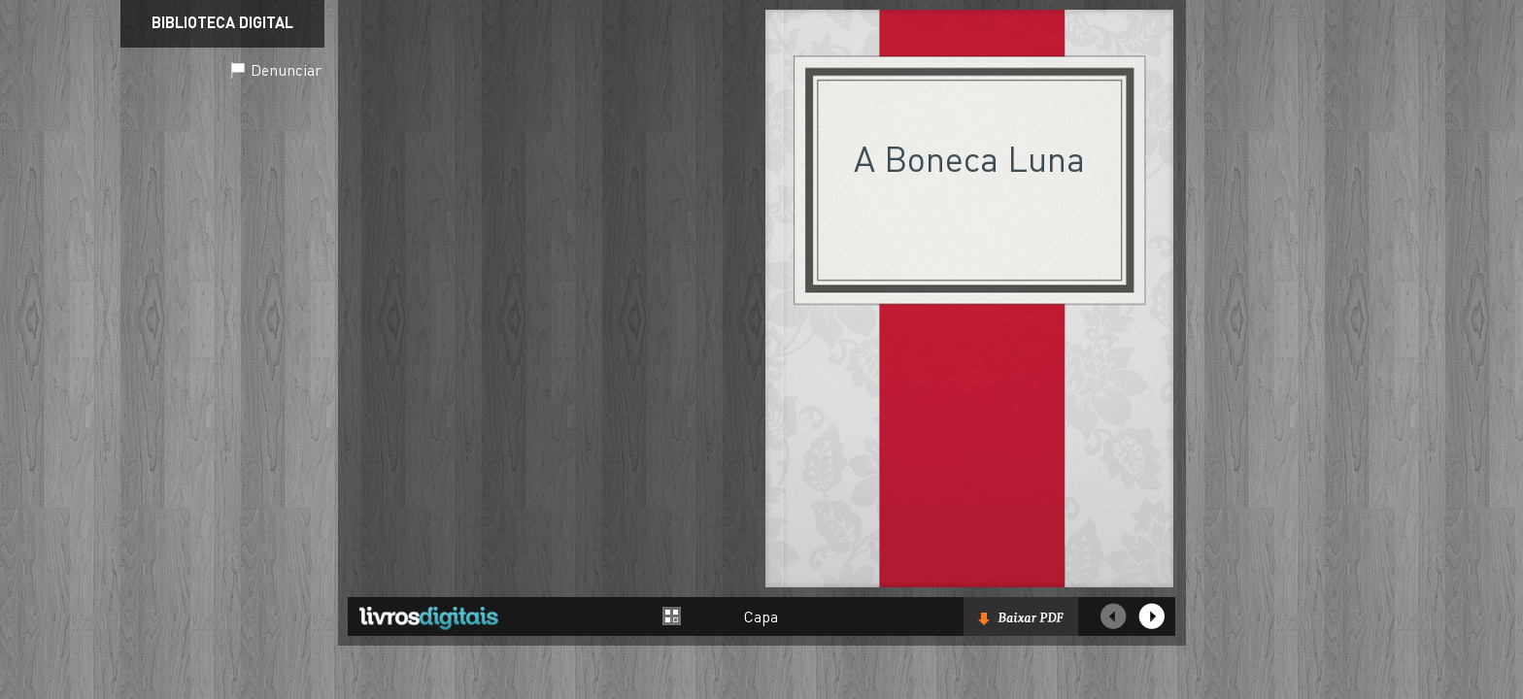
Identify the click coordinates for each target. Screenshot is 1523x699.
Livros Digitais (428, 617)
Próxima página (1152, 616)
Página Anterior (1113, 616)
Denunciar (286, 69)
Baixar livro (1021, 616)
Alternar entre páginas (672, 616)
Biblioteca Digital (222, 22)
